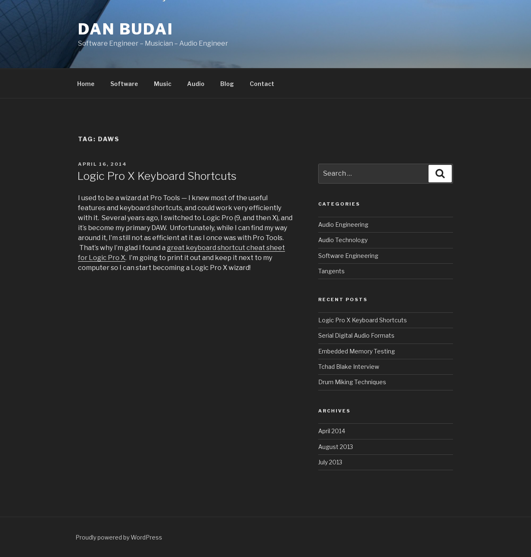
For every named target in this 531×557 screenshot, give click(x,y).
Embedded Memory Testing (356, 351)
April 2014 (331, 430)
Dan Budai (125, 29)
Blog (227, 83)
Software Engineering (348, 255)
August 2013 (335, 446)
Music (162, 83)
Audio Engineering (343, 224)
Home (86, 83)
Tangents (331, 271)
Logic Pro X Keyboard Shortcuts (156, 175)
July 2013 (330, 462)
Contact (262, 83)
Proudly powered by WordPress (119, 537)
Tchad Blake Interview (348, 366)
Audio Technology (343, 239)
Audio (196, 83)
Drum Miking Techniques (352, 381)
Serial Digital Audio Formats (356, 335)
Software (124, 83)
